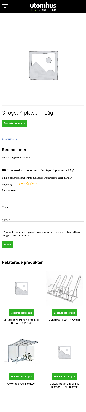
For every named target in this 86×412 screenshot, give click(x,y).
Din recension (10, 190)
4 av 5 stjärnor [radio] (31, 183)
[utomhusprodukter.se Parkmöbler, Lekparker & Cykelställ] (43, 6)
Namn (5, 207)
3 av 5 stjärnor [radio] (27, 183)
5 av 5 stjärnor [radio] (35, 183)
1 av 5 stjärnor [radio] (20, 183)
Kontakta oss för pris (14, 123)
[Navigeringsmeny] (5, 6)
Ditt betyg (7, 184)
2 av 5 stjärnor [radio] (23, 183)
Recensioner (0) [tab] (10, 138)
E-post (6, 219)
